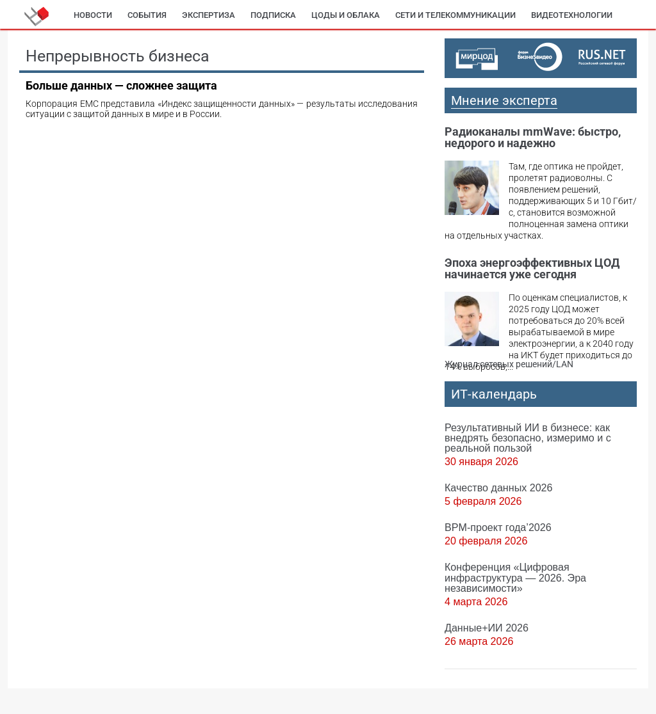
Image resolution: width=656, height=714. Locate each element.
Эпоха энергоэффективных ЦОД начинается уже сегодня (532, 268)
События (147, 15)
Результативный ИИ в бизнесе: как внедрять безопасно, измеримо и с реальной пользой (528, 438)
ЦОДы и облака (345, 15)
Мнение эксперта (504, 100)
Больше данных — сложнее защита (121, 85)
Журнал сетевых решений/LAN (509, 364)
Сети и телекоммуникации (455, 15)
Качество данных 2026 (499, 487)
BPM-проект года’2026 (498, 527)
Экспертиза (208, 15)
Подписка (273, 15)
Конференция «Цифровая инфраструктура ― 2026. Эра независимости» (515, 577)
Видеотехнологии (571, 15)
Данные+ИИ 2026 (487, 627)
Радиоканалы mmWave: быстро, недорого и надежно (533, 137)
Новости (93, 15)
